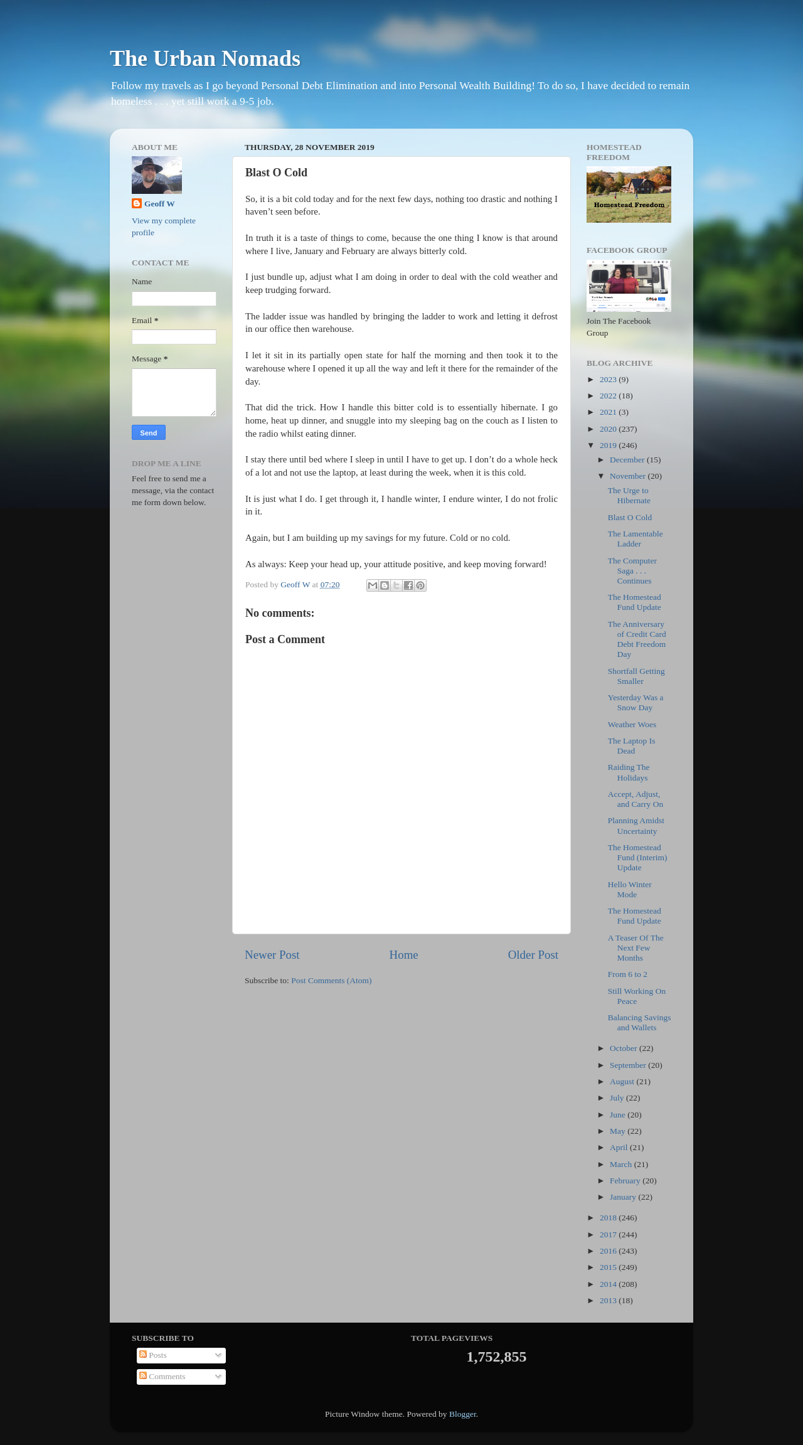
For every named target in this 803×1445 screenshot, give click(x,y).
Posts (153, 1355)
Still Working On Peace (637, 996)
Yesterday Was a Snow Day (636, 702)
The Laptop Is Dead (632, 745)
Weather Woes (632, 724)
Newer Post (272, 954)
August (623, 1081)
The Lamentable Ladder (635, 538)
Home (404, 954)
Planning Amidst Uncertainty (636, 825)
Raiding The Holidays (629, 772)
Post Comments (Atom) (331, 980)
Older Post (533, 954)
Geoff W (159, 203)
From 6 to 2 (627, 974)
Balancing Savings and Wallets (639, 1022)
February (626, 1180)
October (624, 1048)
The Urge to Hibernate (629, 495)
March (622, 1164)
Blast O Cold (630, 517)
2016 (609, 1251)
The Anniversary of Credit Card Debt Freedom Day (637, 639)
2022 (609, 395)
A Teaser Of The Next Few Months (636, 947)
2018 (609, 1217)
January (624, 1197)
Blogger (462, 1414)
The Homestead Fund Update (634, 602)
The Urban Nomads (205, 58)
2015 (609, 1267)
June (618, 1114)
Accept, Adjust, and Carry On (635, 799)
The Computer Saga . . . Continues (632, 570)
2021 (609, 412)
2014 (609, 1284)
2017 (609, 1234)
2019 (609, 445)
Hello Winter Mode (630, 889)
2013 (609, 1300)
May (618, 1131)
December (628, 459)
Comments (162, 1376)
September (629, 1065)
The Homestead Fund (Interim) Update (637, 857)
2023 (609, 379)
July (618, 1097)
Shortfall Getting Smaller (636, 676)
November (628, 476)
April (620, 1147)
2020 (609, 429)
